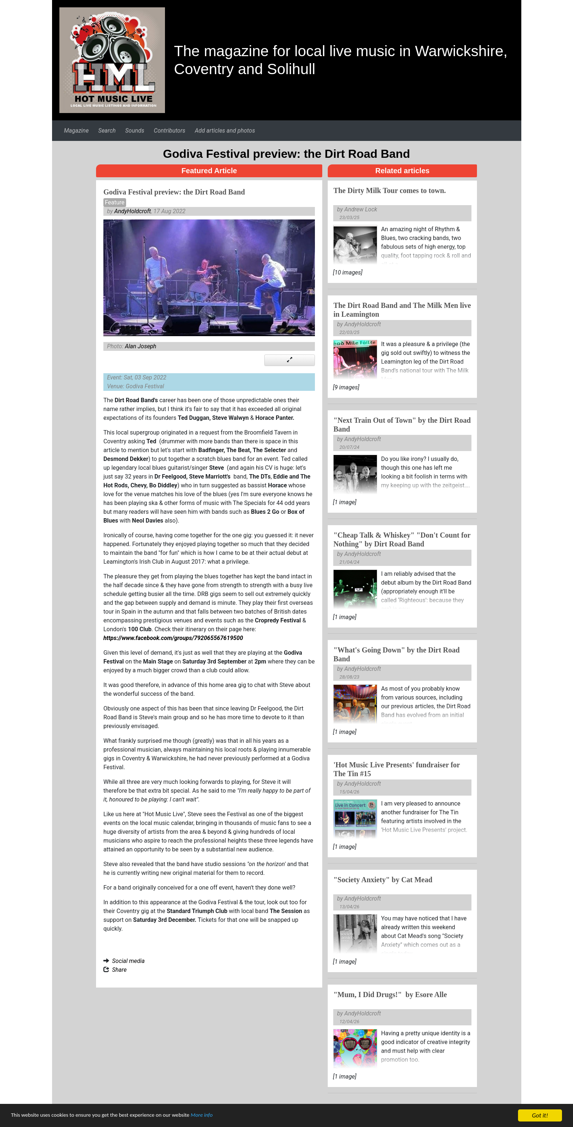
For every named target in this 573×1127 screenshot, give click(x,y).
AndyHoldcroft (132, 211)
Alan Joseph (141, 346)
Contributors (170, 130)
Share (119, 969)
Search (107, 130)
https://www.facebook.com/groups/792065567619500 (173, 638)
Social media (128, 960)
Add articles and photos (225, 130)
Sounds (134, 130)
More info (225, 1116)
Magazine (76, 130)
